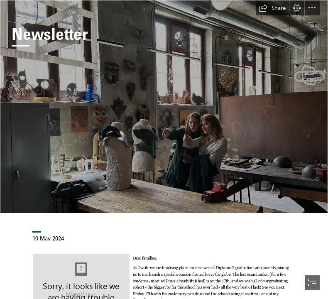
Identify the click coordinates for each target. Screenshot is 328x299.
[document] (164, 149)
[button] (272, 7)
